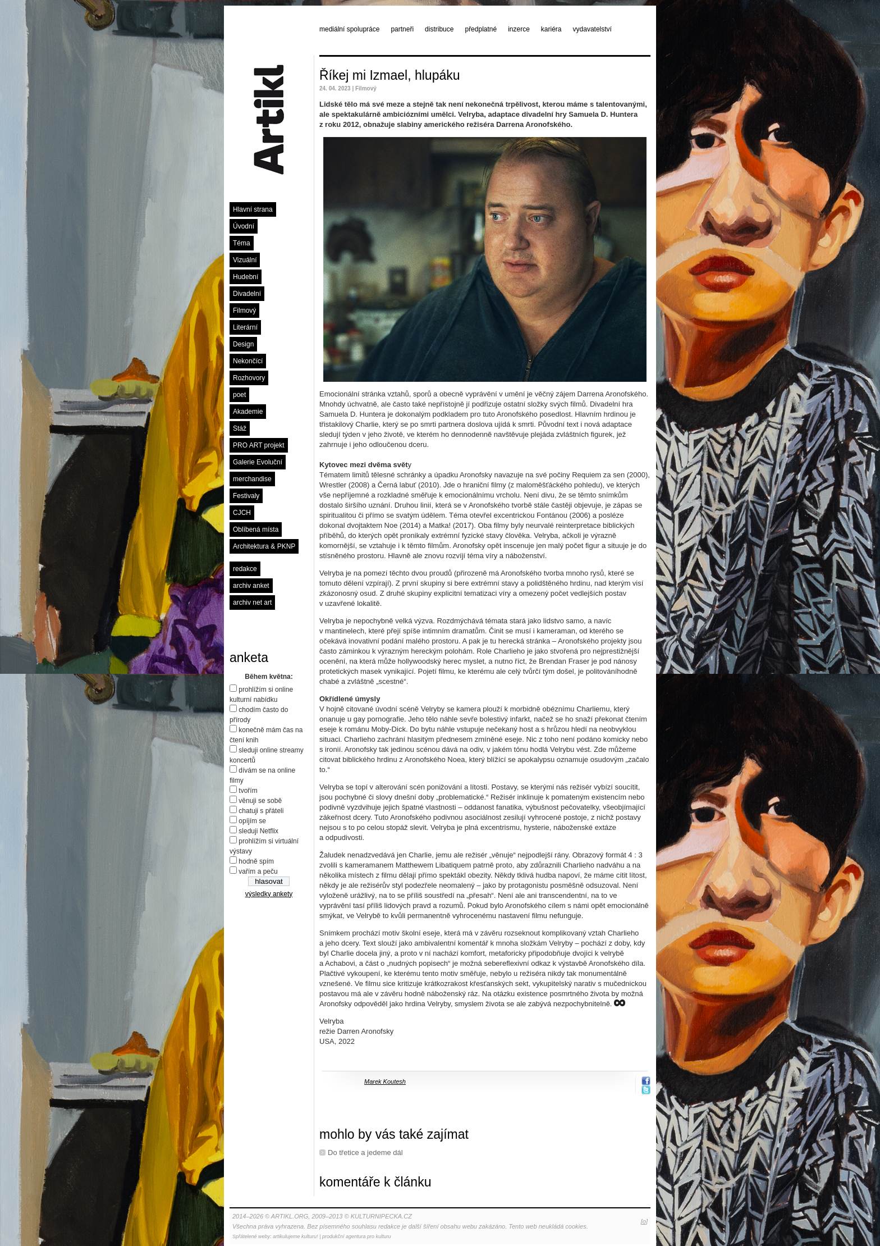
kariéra (551, 29)
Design (243, 344)
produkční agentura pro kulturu (356, 1236)
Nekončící (248, 361)
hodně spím (256, 861)
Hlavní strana (253, 209)
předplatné (481, 29)
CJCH (242, 513)
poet (239, 395)
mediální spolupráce (349, 29)
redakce (245, 569)
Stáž (239, 428)
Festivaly (246, 496)
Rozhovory (249, 378)
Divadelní (247, 294)
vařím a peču (258, 871)
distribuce (439, 29)
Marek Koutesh (385, 1081)
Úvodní (243, 226)
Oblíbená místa (255, 529)
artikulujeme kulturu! (295, 1236)
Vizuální (244, 260)
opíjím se (252, 821)
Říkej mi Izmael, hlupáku (389, 75)
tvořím (248, 791)
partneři (402, 29)
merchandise (252, 479)
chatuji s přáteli (261, 811)
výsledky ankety (269, 894)
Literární (245, 327)
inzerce (519, 29)
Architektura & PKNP (264, 546)
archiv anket (251, 586)
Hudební (245, 277)
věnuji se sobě (260, 801)
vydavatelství (592, 29)
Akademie (248, 412)
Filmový (244, 310)
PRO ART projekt (259, 445)
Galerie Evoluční (257, 462)
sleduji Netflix (258, 831)
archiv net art (252, 602)
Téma (241, 243)
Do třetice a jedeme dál (365, 1152)
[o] (644, 1221)
